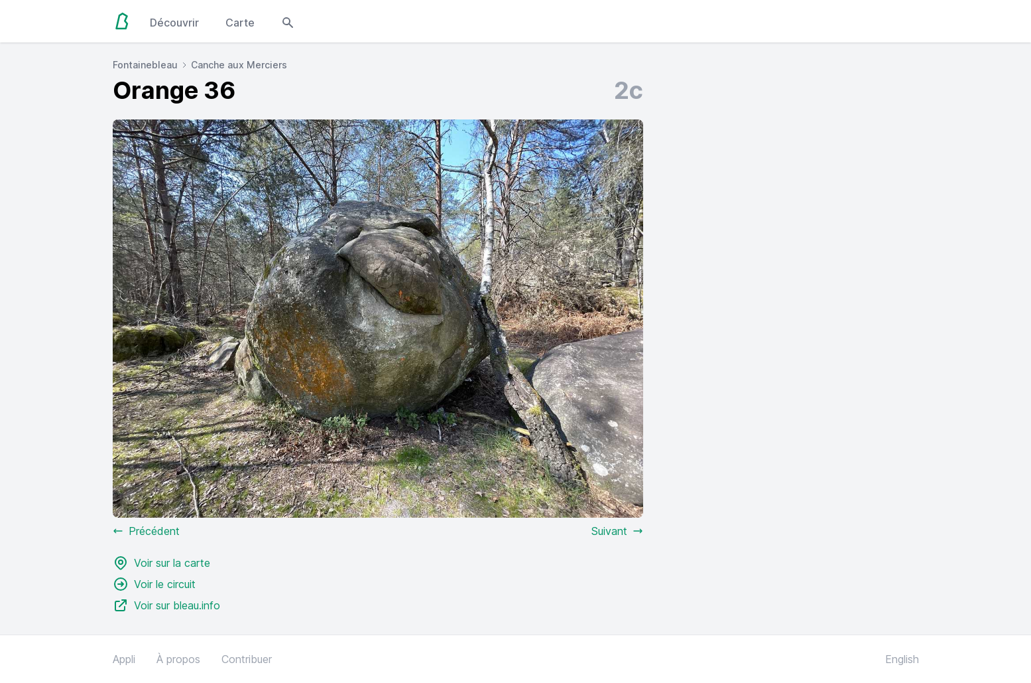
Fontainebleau (145, 64)
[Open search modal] (287, 21)
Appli (124, 659)
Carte (240, 22)
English (902, 659)
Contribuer (246, 659)
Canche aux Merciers (239, 64)
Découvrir (174, 22)
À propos (178, 659)
